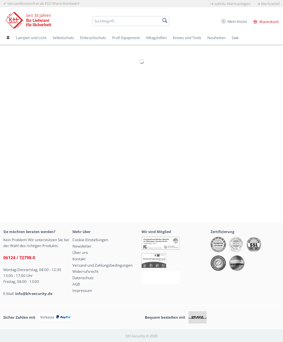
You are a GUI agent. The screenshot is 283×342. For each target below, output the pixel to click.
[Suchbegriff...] (130, 21)
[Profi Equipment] (126, 38)
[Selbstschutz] (63, 38)
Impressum (82, 290)
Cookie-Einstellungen (90, 239)
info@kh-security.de (33, 293)
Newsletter (81, 246)
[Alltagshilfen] (156, 38)
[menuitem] (230, 3)
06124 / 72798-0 (19, 258)
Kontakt (79, 258)
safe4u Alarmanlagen (232, 3)
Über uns (80, 252)
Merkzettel (270, 3)
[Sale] (235, 38)
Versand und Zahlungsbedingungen (102, 265)
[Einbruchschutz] (93, 38)
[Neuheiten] (216, 38)
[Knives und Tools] (187, 38)
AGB (76, 284)
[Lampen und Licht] (31, 38)
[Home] (8, 38)
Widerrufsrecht (85, 271)
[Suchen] (164, 20)
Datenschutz (83, 277)
